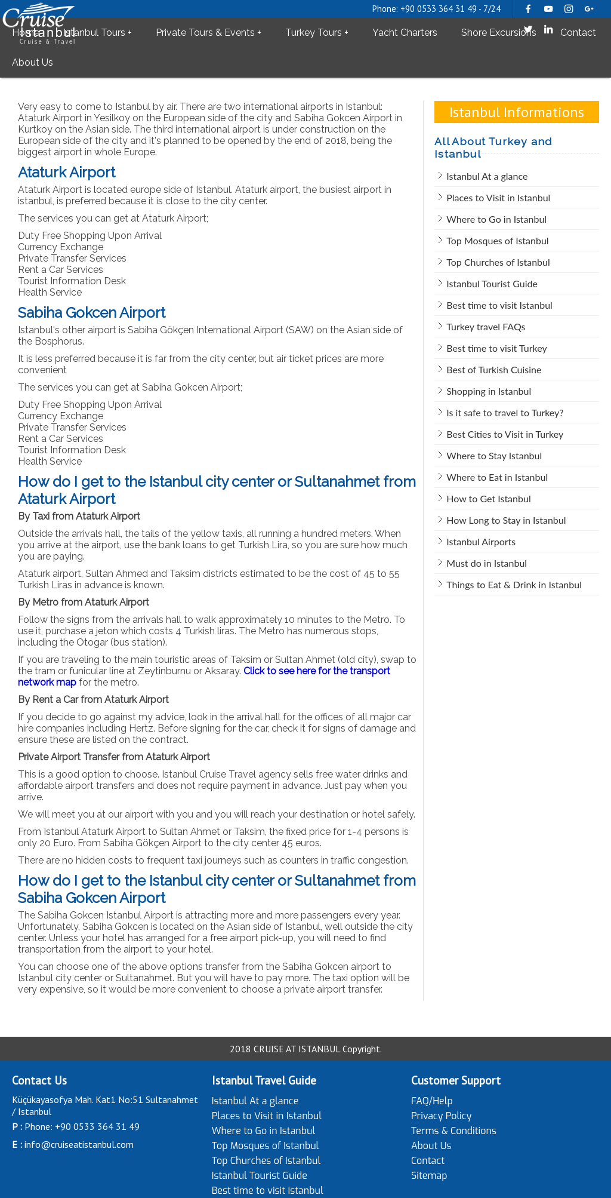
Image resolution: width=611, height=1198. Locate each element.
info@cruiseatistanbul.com (79, 1144)
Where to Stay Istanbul (494, 455)
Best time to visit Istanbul (499, 305)
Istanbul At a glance (486, 176)
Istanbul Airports (481, 541)
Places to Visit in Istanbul (498, 197)
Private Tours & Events (205, 32)
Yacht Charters (404, 32)
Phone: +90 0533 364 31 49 (82, 1126)
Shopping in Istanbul (488, 391)
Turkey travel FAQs (485, 326)
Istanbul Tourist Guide (492, 283)
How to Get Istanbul (488, 498)
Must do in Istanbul (486, 563)
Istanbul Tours (94, 32)
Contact (578, 32)
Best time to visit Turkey (496, 348)
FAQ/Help (432, 1101)
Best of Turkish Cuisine (493, 369)
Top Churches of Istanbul (498, 262)
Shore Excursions (498, 32)
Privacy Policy (441, 1116)
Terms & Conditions (453, 1131)
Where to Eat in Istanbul (497, 477)
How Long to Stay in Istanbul (506, 520)
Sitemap (429, 1175)
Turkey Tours (313, 32)
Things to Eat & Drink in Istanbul (514, 584)
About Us (32, 62)
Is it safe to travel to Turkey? (504, 412)
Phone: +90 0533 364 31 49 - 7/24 (436, 8)
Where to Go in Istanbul (496, 219)
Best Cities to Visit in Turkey (504, 434)
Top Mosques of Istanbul (497, 240)
